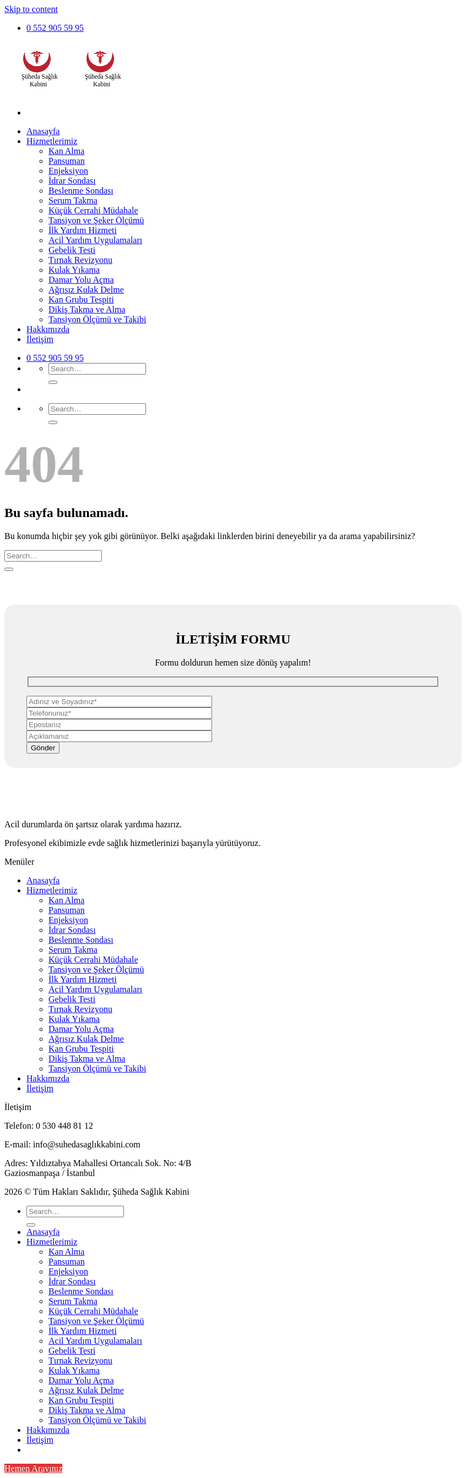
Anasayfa (42, 131)
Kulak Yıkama (74, 269)
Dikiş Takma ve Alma (86, 309)
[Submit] (52, 382)
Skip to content (31, 9)
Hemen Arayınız (33, 1468)
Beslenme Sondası (80, 190)
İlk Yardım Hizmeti (82, 230)
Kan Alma (66, 151)
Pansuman (66, 161)
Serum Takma (72, 200)
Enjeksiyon (68, 170)
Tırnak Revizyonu (80, 260)
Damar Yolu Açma (81, 279)
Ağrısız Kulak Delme (86, 289)
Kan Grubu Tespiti (81, 299)
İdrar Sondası (72, 180)
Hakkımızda (47, 329)
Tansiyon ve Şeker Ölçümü (96, 220)
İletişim (39, 339)
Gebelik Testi (71, 250)
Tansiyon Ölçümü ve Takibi (97, 319)
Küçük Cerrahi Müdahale (93, 210)
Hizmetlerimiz (51, 141)
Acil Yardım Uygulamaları (95, 240)
